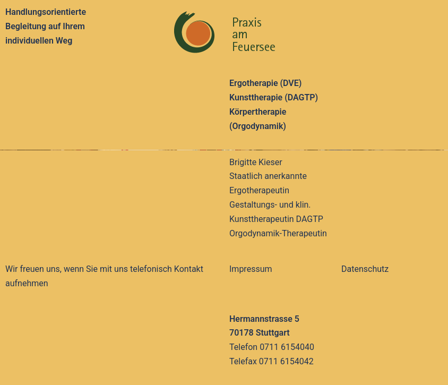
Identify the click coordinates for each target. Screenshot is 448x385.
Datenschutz (365, 269)
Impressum (250, 269)
